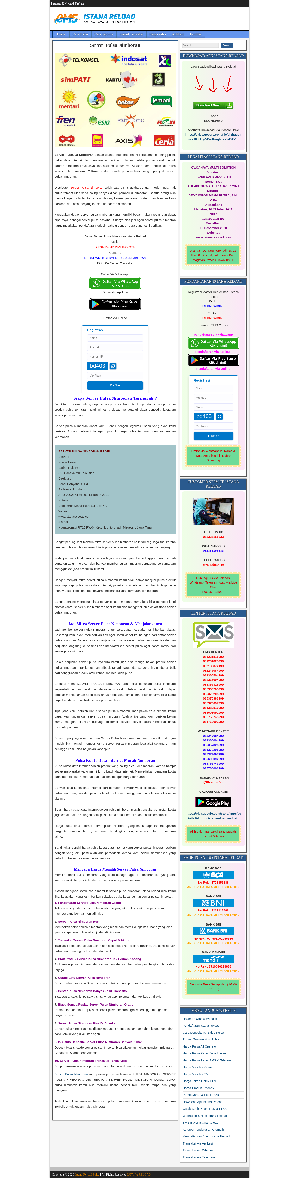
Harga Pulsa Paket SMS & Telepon (207, 1060)
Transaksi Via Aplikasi (198, 1143)
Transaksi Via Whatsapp (199, 1150)
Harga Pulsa (158, 34)
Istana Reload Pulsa (67, 4)
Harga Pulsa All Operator (200, 1046)
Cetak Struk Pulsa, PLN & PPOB (205, 1108)
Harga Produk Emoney (198, 1088)
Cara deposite (103, 34)
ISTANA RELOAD (139, 1174)
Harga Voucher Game (198, 1067)
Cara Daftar (80, 34)
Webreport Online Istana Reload (205, 1115)
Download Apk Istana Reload (203, 1102)
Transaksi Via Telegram (199, 1157)
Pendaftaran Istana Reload (201, 1025)
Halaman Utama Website (200, 1018)
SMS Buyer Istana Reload (201, 1122)
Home (61, 34)
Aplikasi (178, 34)
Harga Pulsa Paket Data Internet (205, 1053)
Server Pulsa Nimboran (115, 45)
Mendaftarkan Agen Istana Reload (206, 1136)
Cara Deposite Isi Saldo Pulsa (203, 1032)
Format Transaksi (131, 34)
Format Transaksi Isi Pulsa (201, 1039)
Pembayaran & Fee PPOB (201, 1095)
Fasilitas (196, 34)
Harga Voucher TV (195, 1074)
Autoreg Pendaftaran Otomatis (204, 1129)
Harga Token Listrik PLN (199, 1081)
